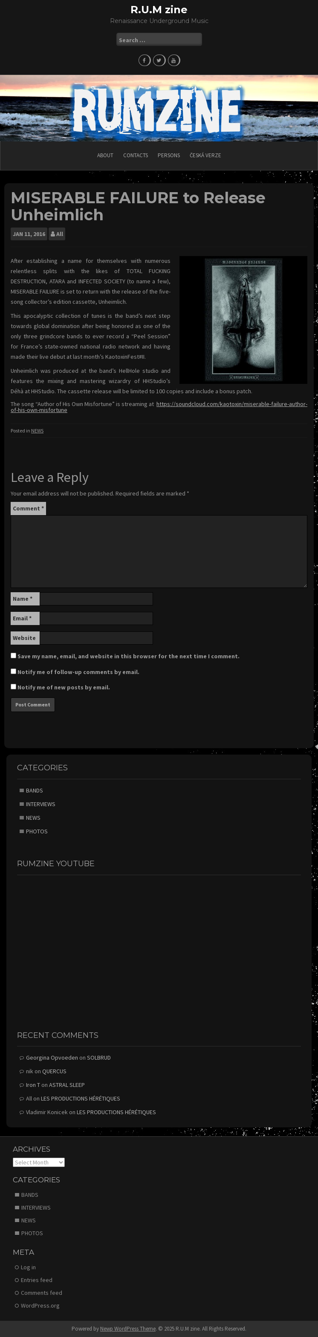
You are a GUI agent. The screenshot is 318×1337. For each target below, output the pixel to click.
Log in (28, 1267)
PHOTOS (37, 831)
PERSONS (169, 155)
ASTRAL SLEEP (67, 1085)
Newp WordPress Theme (128, 1328)
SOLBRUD (99, 1057)
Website (24, 638)
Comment (28, 508)
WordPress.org (40, 1305)
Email (22, 618)
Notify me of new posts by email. (63, 687)
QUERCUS (54, 1071)
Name (22, 598)
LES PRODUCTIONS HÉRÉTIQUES (80, 1098)
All (59, 234)
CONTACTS (135, 155)
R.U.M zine (159, 9)
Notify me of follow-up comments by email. (78, 672)
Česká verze (205, 155)
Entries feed (36, 1280)
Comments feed (41, 1293)
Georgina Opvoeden (52, 1057)
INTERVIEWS (40, 804)
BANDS (34, 790)
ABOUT (105, 155)
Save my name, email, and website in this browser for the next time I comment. (128, 656)
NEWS (37, 430)
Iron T (33, 1085)
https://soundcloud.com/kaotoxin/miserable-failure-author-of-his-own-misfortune (159, 407)
